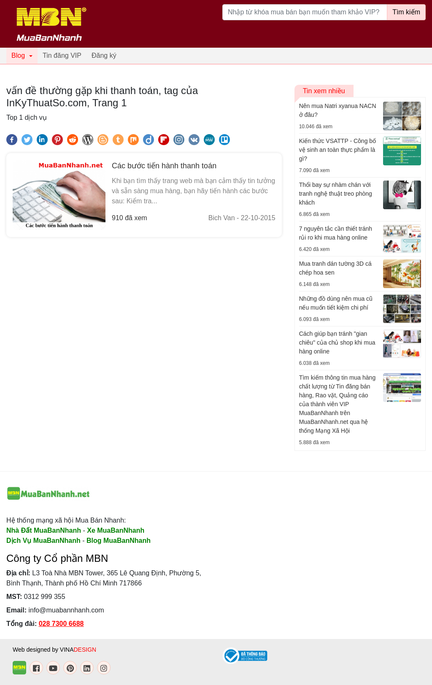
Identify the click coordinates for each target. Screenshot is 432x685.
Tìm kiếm (406, 12)
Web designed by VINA (54, 649)
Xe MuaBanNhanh (115, 530)
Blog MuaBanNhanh (118, 540)
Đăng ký (104, 55)
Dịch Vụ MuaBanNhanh (43, 540)
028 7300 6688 (61, 623)
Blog (18, 55)
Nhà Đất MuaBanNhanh (43, 530)
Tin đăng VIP (62, 55)
